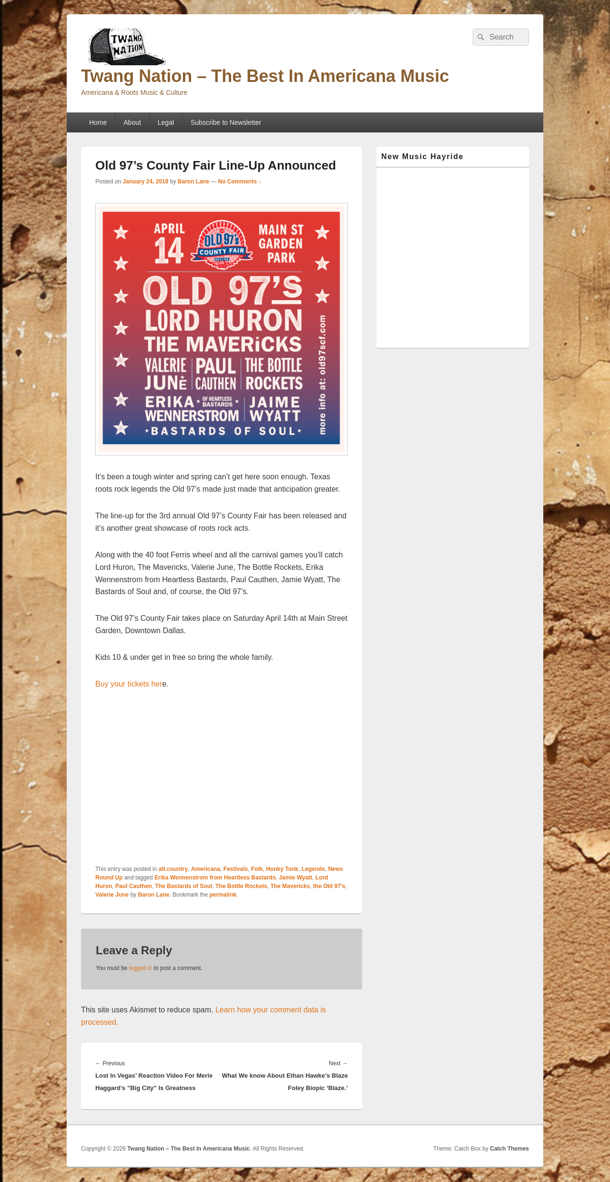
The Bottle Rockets (241, 886)
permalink (222, 894)
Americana (205, 869)
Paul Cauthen (133, 886)
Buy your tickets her (129, 684)
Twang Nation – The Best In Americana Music (265, 76)
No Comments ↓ (240, 181)
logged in (140, 968)
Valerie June (112, 894)
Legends (313, 869)
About (132, 122)
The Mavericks (290, 886)
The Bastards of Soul (183, 886)
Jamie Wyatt (295, 877)
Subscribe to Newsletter (226, 122)
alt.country (173, 869)
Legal (166, 122)
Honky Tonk (282, 869)
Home (98, 122)
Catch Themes (509, 1148)
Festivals (236, 869)
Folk (257, 869)
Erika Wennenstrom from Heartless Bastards (215, 877)
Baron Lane (193, 181)
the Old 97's (329, 886)
